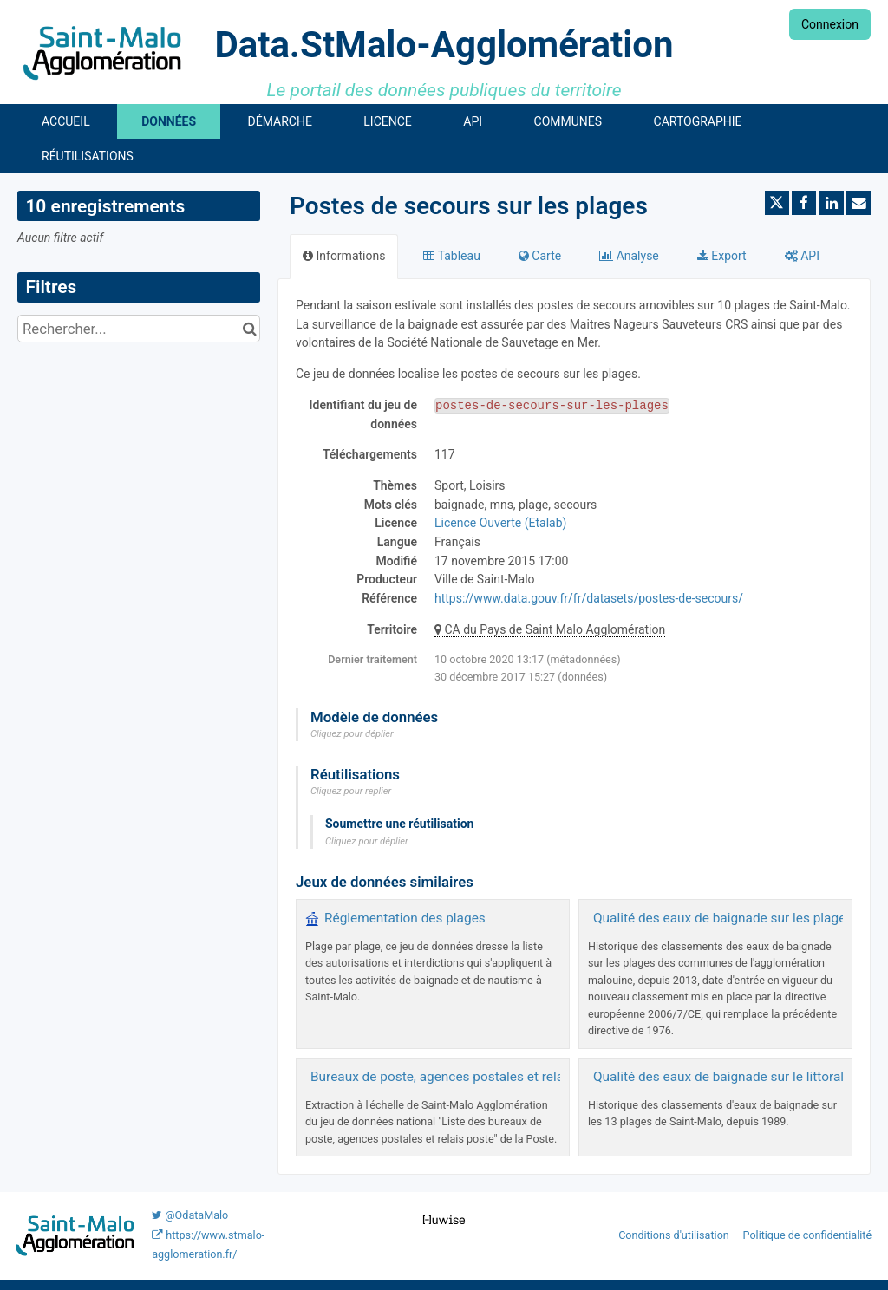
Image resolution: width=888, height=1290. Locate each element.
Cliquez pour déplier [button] (352, 733)
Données (168, 121)
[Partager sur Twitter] (777, 203)
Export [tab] (722, 256)
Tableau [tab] (451, 256)
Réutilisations (88, 156)
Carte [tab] (540, 256)
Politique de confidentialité (807, 1234)
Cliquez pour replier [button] (350, 791)
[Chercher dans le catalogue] (249, 328)
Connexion (830, 24)
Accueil (66, 121)
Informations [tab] (344, 256)
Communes (568, 121)
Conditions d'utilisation (675, 1234)
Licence (387, 121)
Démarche (280, 121)
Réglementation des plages (405, 918)
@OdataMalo (190, 1215)
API (472, 121)
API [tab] (802, 256)
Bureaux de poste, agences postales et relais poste (460, 1077)
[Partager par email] (858, 203)
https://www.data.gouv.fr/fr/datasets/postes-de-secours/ (588, 598)
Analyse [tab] (629, 256)
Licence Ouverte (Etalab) (500, 523)
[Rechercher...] (138, 328)
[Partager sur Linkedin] (831, 203)
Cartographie (698, 121)
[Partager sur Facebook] (804, 203)
